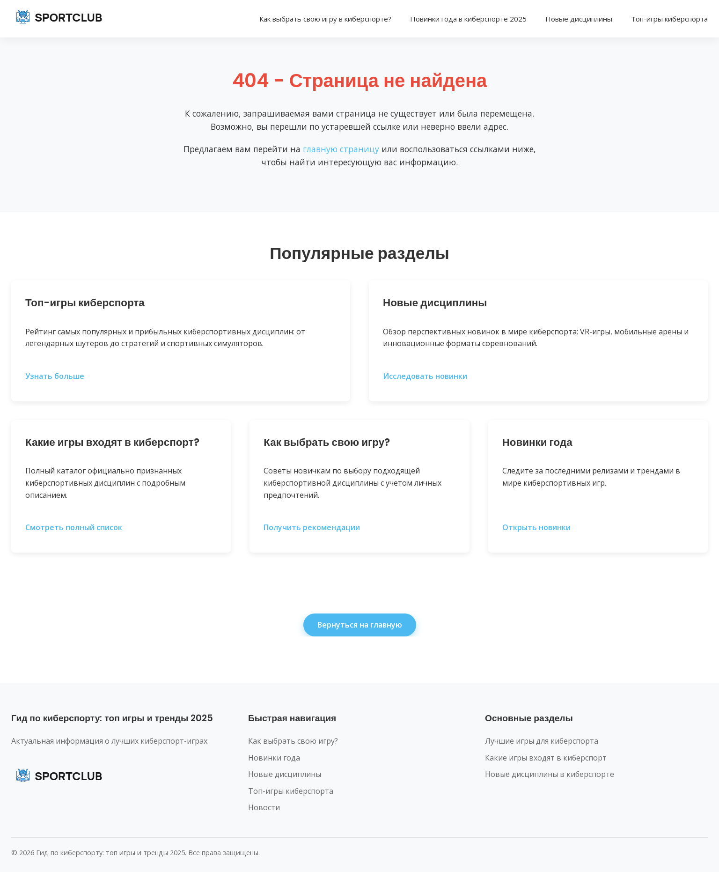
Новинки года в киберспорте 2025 (468, 18)
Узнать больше (54, 376)
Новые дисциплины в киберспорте (549, 774)
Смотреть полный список (73, 527)
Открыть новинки (536, 527)
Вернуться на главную (359, 625)
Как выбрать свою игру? (293, 741)
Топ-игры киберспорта (669, 18)
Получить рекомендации (312, 527)
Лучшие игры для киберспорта (541, 741)
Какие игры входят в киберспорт (546, 758)
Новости (264, 807)
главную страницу (341, 149)
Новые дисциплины (578, 18)
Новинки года (274, 758)
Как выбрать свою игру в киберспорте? (325, 18)
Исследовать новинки (425, 376)
